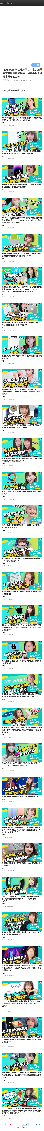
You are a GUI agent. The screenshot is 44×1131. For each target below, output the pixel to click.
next (24, 1127)
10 (40, 1124)
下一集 (35, 65)
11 (18, 1127)
